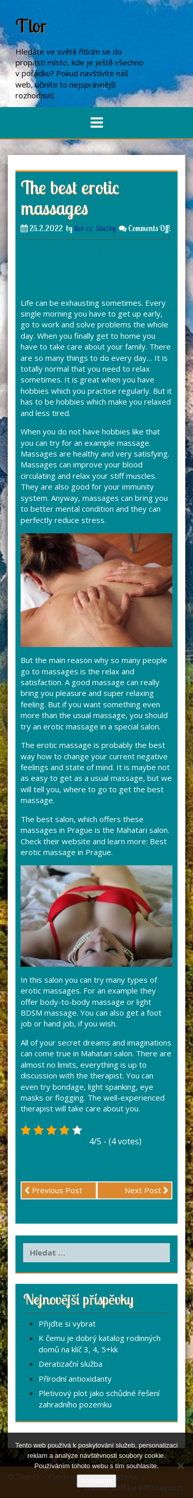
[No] (180, 1465)
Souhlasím (96, 1481)
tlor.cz (83, 228)
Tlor (31, 25)
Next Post (147, 1190)
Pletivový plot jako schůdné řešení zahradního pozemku (99, 1398)
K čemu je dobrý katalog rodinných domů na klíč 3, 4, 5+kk (100, 1343)
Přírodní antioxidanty (75, 1378)
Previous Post (53, 1190)
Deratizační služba (70, 1363)
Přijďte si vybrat (67, 1323)
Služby (106, 228)
